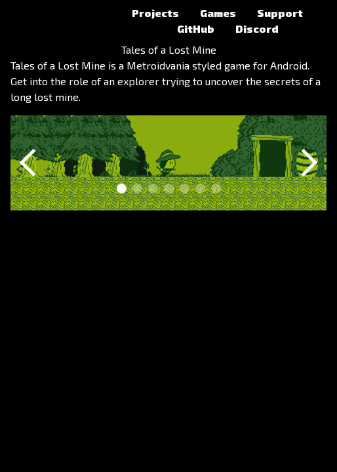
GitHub (195, 28)
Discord (257, 28)
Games (218, 13)
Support (280, 13)
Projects (155, 13)
